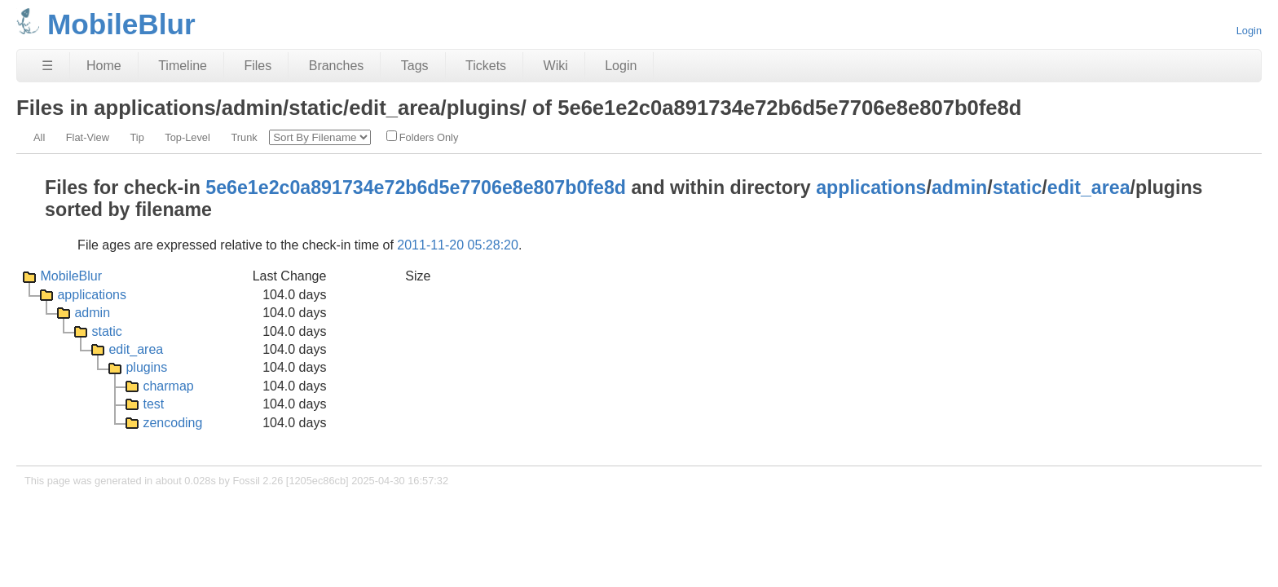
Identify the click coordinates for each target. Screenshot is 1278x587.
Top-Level (187, 137)
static (1017, 187)
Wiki (556, 66)
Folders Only (422, 136)
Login (1249, 30)
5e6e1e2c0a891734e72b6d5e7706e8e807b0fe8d (415, 187)
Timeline (182, 66)
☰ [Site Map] (47, 66)
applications (871, 187)
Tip (136, 137)
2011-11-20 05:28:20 (457, 245)
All (39, 137)
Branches (336, 66)
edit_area (1088, 187)
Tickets (485, 66)
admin (959, 187)
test (153, 404)
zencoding (172, 423)
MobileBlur (71, 276)
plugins (146, 367)
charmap (168, 386)
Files (257, 66)
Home (103, 66)
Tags (415, 66)
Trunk (244, 137)
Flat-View (87, 137)
